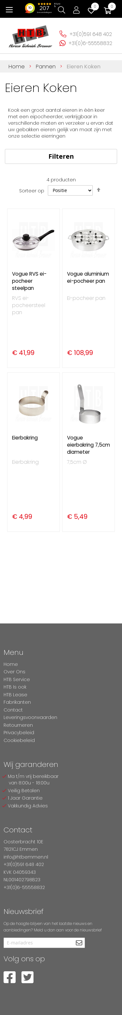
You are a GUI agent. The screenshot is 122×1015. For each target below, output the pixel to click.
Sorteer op (31, 190)
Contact (13, 710)
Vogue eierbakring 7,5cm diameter (88, 444)
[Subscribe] (79, 943)
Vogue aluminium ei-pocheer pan (88, 277)
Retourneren (18, 725)
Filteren (61, 156)
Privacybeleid (19, 732)
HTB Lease (15, 694)
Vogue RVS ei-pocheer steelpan (29, 280)
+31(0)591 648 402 (91, 34)
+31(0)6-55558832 (90, 43)
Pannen (46, 66)
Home (17, 66)
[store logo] (30, 34)
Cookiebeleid (19, 740)
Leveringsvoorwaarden (30, 717)
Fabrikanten (17, 702)
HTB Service (17, 679)
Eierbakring (25, 437)
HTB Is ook (15, 687)
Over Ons (14, 671)
